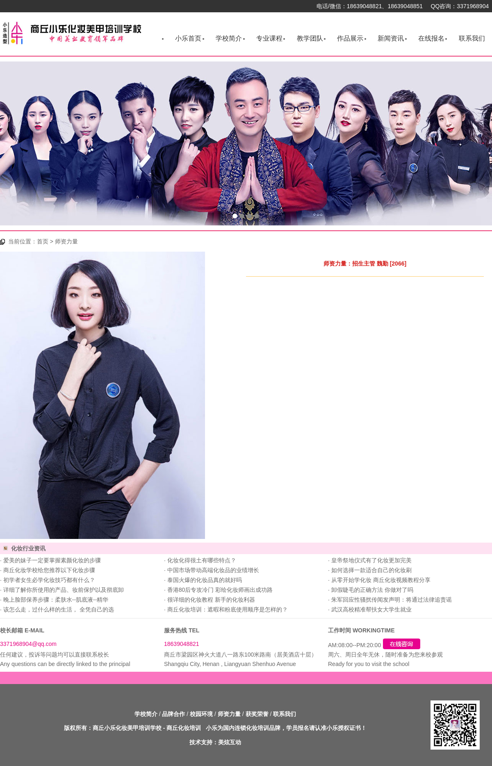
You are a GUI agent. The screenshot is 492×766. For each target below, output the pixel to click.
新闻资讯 (391, 38)
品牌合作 (173, 714)
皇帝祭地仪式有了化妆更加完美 (371, 560)
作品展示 (350, 38)
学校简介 (229, 38)
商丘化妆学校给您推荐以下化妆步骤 (49, 570)
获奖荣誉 (257, 714)
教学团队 (310, 38)
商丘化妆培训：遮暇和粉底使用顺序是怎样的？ (227, 609)
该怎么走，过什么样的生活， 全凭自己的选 (58, 609)
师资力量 (229, 714)
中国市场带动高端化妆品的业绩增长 (213, 570)
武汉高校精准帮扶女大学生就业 (371, 609)
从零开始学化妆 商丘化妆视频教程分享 (380, 580)
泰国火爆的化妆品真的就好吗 (204, 580)
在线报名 (431, 38)
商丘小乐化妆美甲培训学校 (127, 728)
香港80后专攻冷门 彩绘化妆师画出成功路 (220, 589)
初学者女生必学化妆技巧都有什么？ (49, 580)
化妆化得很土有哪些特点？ (201, 560)
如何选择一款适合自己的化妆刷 (371, 570)
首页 (42, 241)
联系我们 (472, 38)
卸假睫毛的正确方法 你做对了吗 (372, 589)
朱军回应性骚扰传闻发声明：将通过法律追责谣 (391, 599)
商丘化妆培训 (183, 728)
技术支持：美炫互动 (215, 742)
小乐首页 (188, 38)
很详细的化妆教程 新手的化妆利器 (211, 599)
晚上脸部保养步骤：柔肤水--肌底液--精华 (56, 599)
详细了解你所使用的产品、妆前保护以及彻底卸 (63, 589)
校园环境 (201, 714)
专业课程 (269, 38)
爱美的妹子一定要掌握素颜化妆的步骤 (52, 560)
